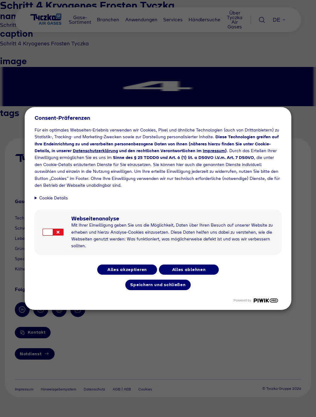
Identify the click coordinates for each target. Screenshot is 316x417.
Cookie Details (53, 198)
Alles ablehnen (189, 269)
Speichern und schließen (157, 284)
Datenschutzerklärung (95, 150)
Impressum (214, 150)
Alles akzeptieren (127, 269)
